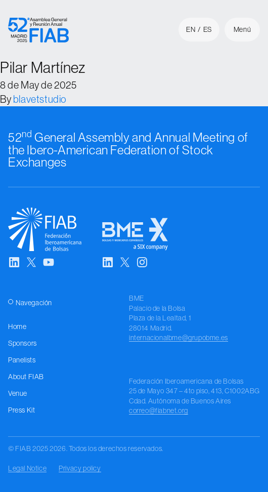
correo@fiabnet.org (158, 410)
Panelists (21, 360)
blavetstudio (40, 99)
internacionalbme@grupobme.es (178, 338)
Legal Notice (27, 468)
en (190, 29)
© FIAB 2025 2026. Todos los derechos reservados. (85, 448)
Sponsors (22, 343)
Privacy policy (80, 468)
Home (17, 326)
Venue (17, 393)
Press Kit (21, 410)
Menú (242, 29)
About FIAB (26, 377)
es (207, 29)
